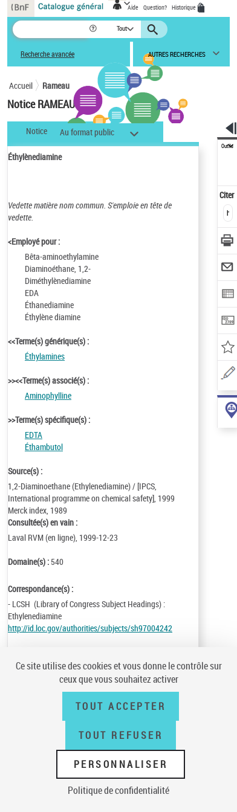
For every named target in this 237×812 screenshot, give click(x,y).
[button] (94, 29)
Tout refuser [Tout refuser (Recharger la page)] (121, 735)
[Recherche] (50, 29)
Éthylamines (45, 356)
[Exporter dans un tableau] (227, 295)
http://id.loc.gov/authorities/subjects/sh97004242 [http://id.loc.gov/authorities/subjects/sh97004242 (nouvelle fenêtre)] (90, 628)
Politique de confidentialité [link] (118, 790)
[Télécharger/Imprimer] (227, 242)
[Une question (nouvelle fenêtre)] (227, 375)
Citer (227, 195)
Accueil (21, 85)
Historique (184, 7)
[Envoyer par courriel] (227, 268)
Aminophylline (48, 395)
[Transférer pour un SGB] (227, 321)
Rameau (56, 85)
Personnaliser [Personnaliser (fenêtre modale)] (121, 764)
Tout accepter (121, 706)
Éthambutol (44, 447)
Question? (155, 7)
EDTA (33, 434)
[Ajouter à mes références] (227, 348)
